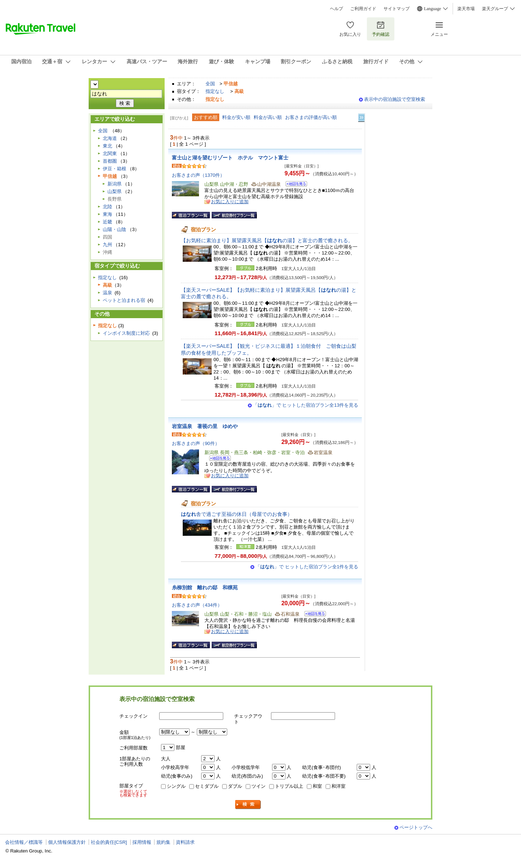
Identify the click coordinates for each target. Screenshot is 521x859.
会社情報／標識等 (24, 842)
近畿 (107, 222)
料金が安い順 (236, 117)
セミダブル (207, 786)
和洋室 (338, 786)
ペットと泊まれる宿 (124, 300)
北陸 (107, 206)
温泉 (107, 292)
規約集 (163, 842)
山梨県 (114, 191)
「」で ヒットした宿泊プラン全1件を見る (306, 566)
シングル (176, 786)
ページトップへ (415, 827)
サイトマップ (397, 8)
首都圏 (110, 161)
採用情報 (141, 842)
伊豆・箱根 (114, 168)
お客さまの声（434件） (197, 605)
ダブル (235, 786)
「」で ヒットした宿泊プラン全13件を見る (305, 405)
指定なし (215, 91)
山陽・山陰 (114, 229)
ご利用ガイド (363, 8)
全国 (210, 83)
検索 (248, 804)
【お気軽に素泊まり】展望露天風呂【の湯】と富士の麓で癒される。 (267, 240)
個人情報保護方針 (67, 842)
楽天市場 (466, 8)
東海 (107, 214)
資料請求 (185, 842)
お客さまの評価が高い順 (311, 117)
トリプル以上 (289, 786)
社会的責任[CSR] (109, 842)
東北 (107, 146)
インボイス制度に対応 (126, 333)
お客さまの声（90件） (196, 443)
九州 (107, 244)
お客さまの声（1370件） (198, 175)
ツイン (258, 786)
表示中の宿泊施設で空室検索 (394, 99)
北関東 (110, 153)
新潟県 (114, 184)
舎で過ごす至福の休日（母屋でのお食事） (236, 514)
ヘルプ (336, 8)
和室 (317, 786)
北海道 (110, 138)
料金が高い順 (268, 117)
